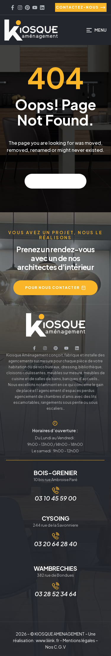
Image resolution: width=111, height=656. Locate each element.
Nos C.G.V (55, 646)
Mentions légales (79, 640)
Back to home (55, 181)
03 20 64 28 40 (55, 543)
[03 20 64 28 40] (55, 535)
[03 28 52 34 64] (55, 585)
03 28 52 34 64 (55, 593)
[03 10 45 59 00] (55, 490)
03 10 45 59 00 (55, 498)
